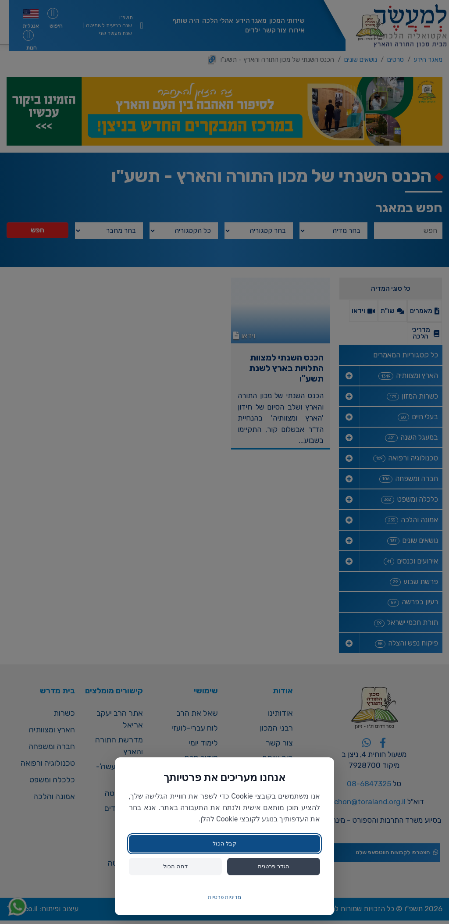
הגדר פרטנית (274, 866)
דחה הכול (175, 866)
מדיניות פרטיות (225, 897)
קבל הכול (224, 842)
